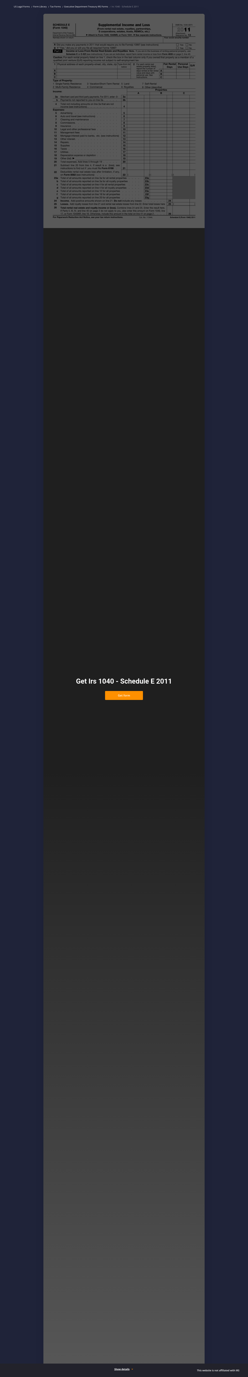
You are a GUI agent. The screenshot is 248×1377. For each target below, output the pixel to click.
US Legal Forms (22, 6)
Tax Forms (55, 6)
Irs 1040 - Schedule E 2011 (125, 6)
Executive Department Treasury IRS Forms (86, 6)
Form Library (40, 6)
